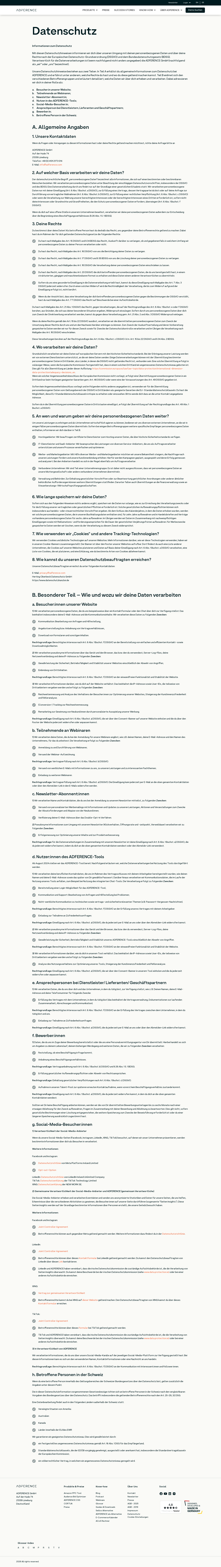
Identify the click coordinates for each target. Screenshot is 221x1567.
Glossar (99, 1503)
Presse (131, 1500)
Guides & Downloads (105, 1507)
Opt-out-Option (47, 1170)
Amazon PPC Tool (72, 1493)
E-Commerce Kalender (107, 1517)
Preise (67, 1507)
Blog (98, 1493)
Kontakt (132, 1493)
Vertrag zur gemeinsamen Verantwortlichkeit (61, 1293)
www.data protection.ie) (156, 1272)
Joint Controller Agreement (53, 1227)
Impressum (133, 1510)
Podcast (100, 1496)
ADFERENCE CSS (72, 1500)
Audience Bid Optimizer (75, 1496)
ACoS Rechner (103, 1521)
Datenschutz (134, 1514)
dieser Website (90, 1300)
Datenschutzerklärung (52, 1180)
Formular (83, 1328)
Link (61, 1261)
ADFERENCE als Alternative (109, 1514)
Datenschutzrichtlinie (49, 1163)
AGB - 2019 (133, 1507)
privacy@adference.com (52, 573)
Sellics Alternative (104, 1510)
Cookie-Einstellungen (138, 1517)
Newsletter (133, 1496)
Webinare (100, 1500)
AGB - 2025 (133, 1503)
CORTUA (68, 1503)
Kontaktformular (88, 1258)
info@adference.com (51, 164)
